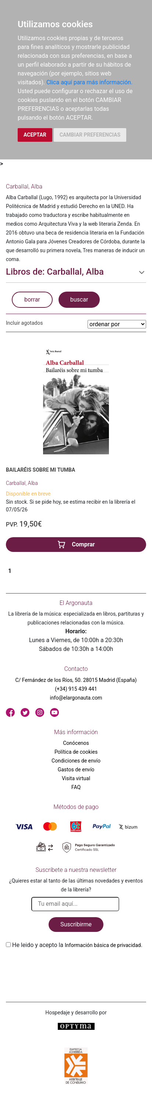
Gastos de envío (76, 769)
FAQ (76, 787)
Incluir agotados (24, 323)
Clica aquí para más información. (89, 82)
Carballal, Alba (22, 483)
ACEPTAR (35, 135)
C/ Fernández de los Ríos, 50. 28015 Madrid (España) (76, 680)
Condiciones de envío (76, 761)
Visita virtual (76, 778)
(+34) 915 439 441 (76, 689)
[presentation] (62, 967)
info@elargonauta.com (76, 698)
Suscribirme (76, 924)
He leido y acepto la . (77, 944)
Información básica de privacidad (103, 945)
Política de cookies (76, 752)
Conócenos (76, 743)
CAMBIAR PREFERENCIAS (90, 135)
